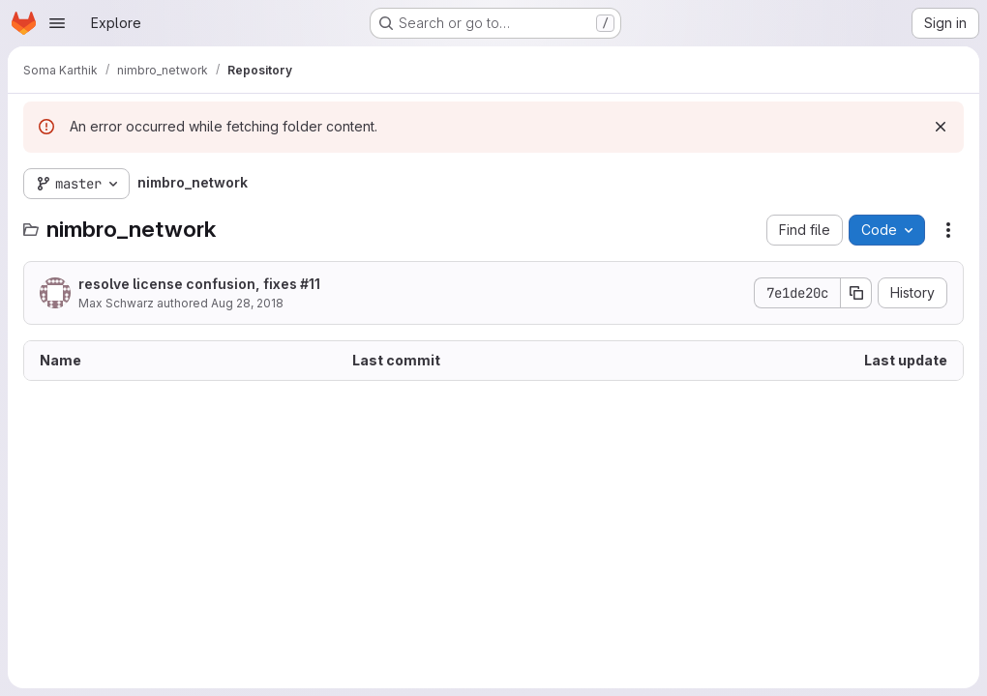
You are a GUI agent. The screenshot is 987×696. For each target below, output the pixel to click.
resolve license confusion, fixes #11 (199, 284)
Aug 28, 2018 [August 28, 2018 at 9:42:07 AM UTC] (247, 303)
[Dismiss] (940, 126)
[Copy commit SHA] (856, 292)
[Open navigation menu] (57, 23)
